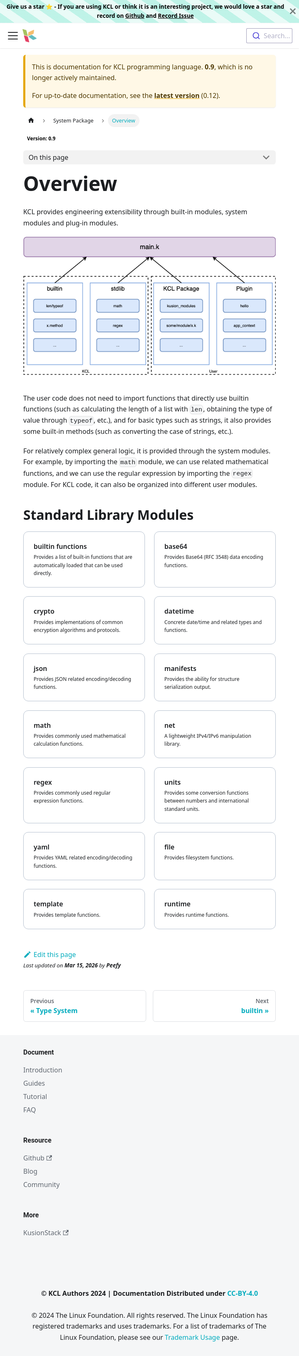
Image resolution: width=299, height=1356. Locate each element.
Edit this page (49, 954)
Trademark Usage (192, 1337)
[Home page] (31, 120)
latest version (176, 95)
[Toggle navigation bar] (13, 35)
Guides (34, 1083)
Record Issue (176, 16)
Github (135, 16)
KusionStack (46, 1232)
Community (41, 1184)
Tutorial (35, 1096)
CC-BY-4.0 (242, 1293)
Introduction (42, 1070)
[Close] (293, 11)
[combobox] (269, 35)
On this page (49, 157)
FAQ (29, 1109)
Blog (30, 1171)
